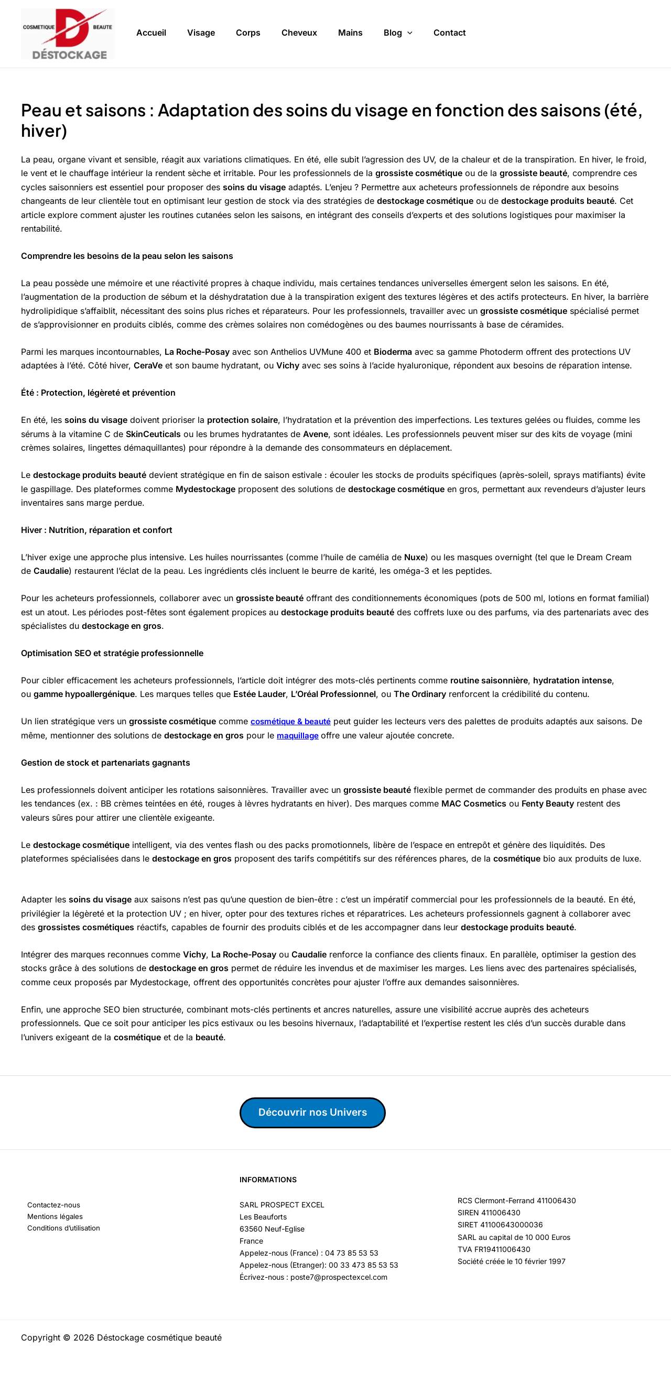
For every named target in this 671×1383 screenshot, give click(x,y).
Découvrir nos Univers (318, 1112)
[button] (407, 31)
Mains (350, 31)
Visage (201, 31)
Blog (398, 31)
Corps (248, 31)
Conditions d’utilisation (59, 1229)
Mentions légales (50, 1217)
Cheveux (299, 31)
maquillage (298, 735)
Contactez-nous (48, 1205)
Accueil (151, 31)
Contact (450, 31)
